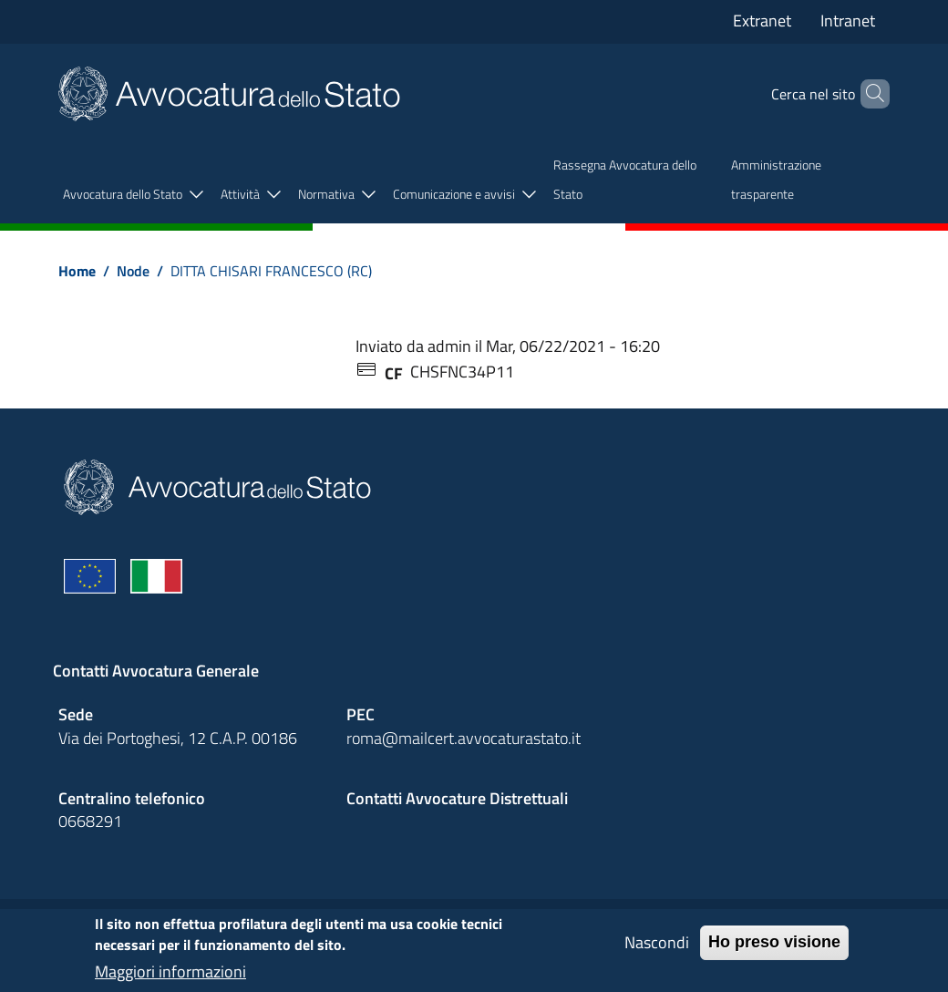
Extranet (762, 20)
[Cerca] (868, 94)
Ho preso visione (774, 949)
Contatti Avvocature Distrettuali (457, 798)
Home (77, 271)
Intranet (847, 20)
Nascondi (656, 949)
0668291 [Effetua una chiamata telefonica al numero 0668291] (90, 821)
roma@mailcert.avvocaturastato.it (463, 738)
